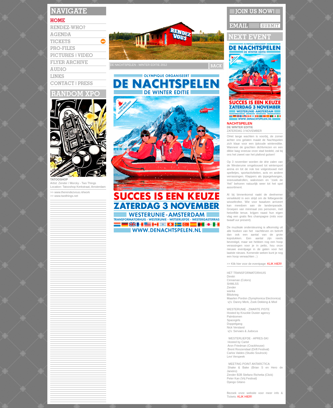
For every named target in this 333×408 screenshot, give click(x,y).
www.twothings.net (66, 195)
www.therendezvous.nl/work (72, 192)
